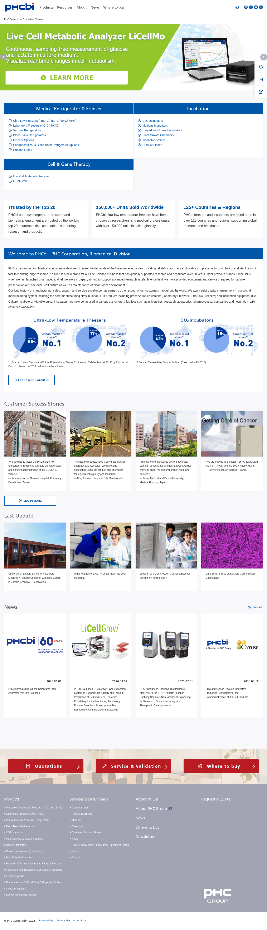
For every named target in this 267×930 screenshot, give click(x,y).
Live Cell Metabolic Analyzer (21, 894)
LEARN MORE (32, 500)
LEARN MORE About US (33, 380)
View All (257, 607)
